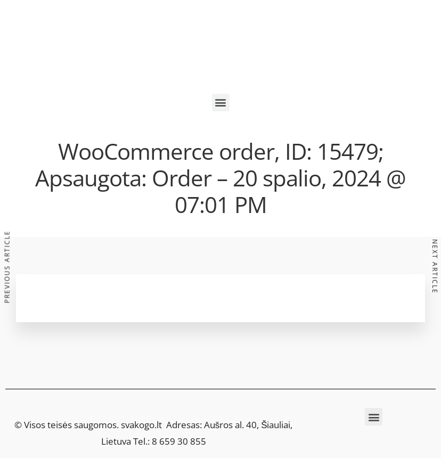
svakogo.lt (141, 425)
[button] (221, 102)
